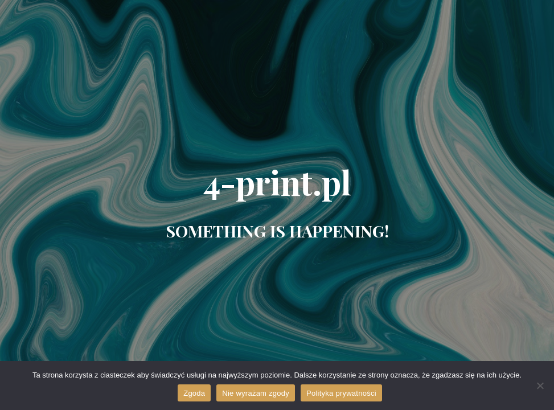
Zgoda (194, 393)
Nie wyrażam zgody (255, 393)
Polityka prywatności (341, 393)
